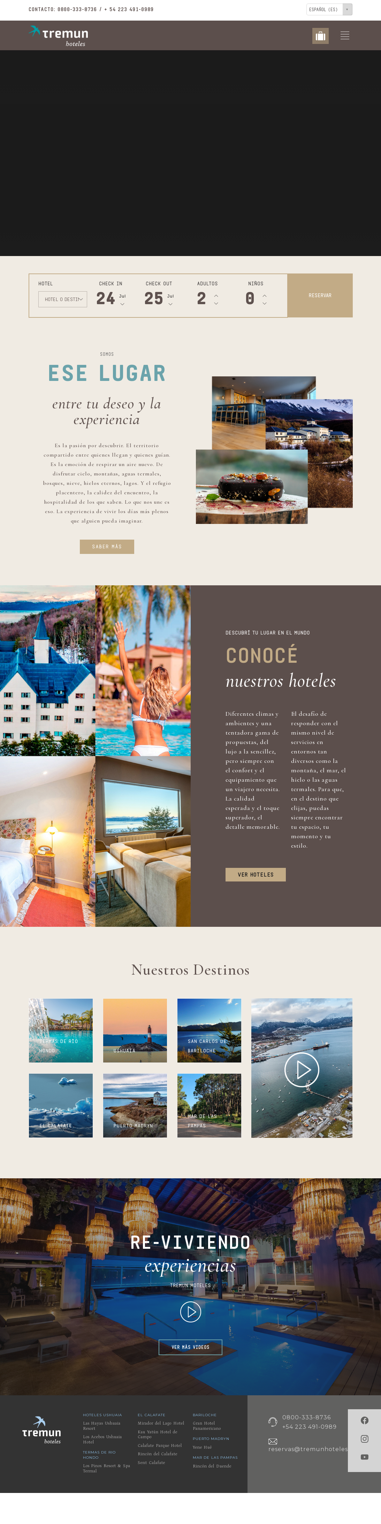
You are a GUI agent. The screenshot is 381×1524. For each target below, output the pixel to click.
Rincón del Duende (212, 1466)
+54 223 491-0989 (309, 1427)
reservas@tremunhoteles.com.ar (319, 1449)
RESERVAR (320, 295)
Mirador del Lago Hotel (161, 1423)
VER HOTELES (256, 874)
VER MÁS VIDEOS (190, 1347)
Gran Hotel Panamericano (207, 1426)
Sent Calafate (151, 1463)
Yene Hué (202, 1447)
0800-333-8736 (77, 9)
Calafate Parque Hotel (160, 1445)
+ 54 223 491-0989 (129, 9)
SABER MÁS (107, 546)
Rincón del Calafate (157, 1454)
